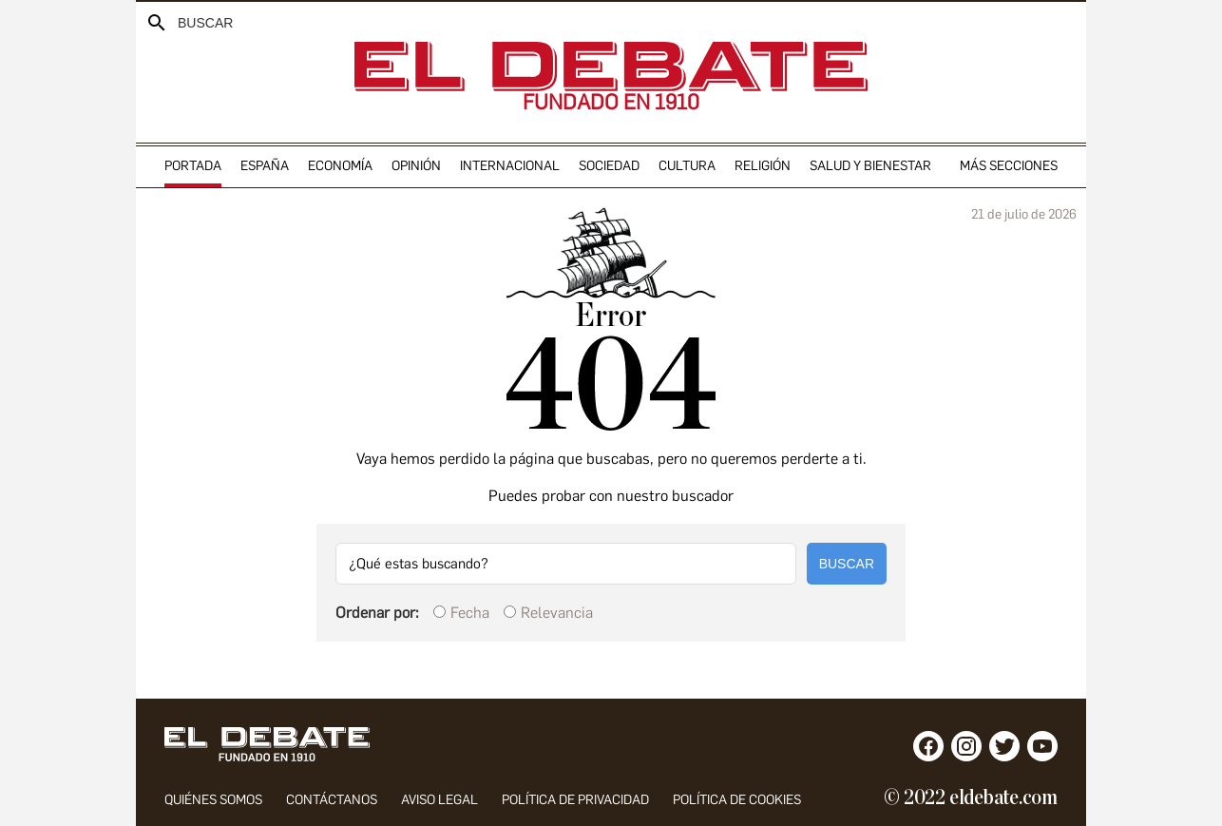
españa (264, 166)
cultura (687, 166)
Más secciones (1009, 166)
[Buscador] (189, 22)
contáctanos (331, 800)
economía (340, 166)
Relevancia (557, 613)
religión (763, 166)
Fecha (469, 613)
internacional (510, 166)
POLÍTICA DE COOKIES (737, 800)
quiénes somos (213, 800)
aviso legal (439, 800)
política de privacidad (575, 800)
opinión (416, 166)
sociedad (609, 166)
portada (192, 166)
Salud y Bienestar (870, 166)
